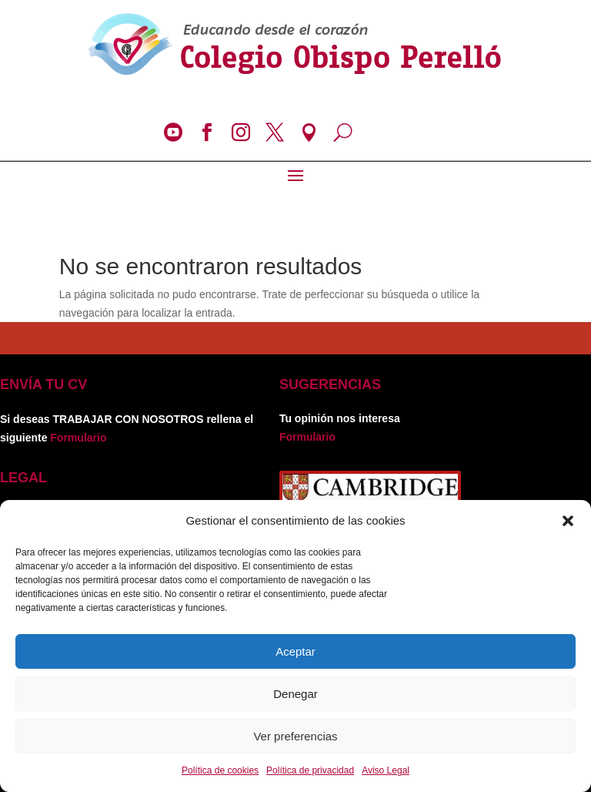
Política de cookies (220, 770)
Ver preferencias (295, 736)
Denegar (295, 693)
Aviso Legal (385, 770)
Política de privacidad (310, 770)
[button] (568, 521)
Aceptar (295, 651)
